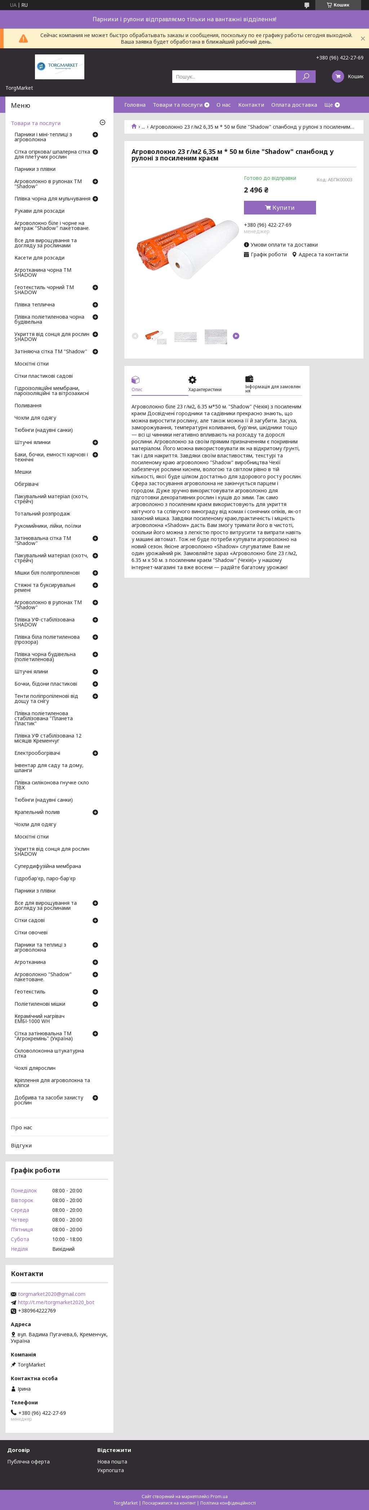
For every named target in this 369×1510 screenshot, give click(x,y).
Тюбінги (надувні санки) (43, 430)
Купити (283, 208)
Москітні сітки (31, 364)
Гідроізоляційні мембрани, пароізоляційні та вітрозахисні (51, 391)
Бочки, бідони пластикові (45, 684)
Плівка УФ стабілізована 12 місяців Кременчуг (47, 738)
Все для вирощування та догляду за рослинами (45, 243)
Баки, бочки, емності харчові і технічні (51, 457)
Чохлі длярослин (34, 1068)
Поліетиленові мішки (39, 1004)
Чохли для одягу (35, 418)
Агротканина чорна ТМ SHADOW (42, 272)
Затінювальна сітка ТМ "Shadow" (42, 541)
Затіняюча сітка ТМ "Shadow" (50, 352)
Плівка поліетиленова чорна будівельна (49, 319)
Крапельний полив (37, 812)
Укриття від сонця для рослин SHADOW (51, 337)
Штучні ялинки (32, 443)
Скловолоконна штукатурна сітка (49, 1053)
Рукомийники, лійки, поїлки (47, 526)
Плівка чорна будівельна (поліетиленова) (45, 657)
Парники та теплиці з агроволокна (40, 947)
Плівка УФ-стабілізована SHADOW (44, 622)
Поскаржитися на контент (169, 1503)
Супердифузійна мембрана (47, 866)
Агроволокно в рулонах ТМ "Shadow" (48, 184)
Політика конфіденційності (228, 1503)
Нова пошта (112, 1461)
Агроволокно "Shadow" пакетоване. (43, 977)
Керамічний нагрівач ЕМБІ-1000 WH (39, 1019)
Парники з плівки (34, 169)
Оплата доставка (294, 104)
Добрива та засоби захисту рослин (48, 1100)
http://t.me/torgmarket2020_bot (56, 1302)
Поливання (27, 406)
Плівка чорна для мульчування (52, 199)
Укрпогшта (110, 1470)
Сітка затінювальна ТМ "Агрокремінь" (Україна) (43, 1036)
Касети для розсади (39, 258)
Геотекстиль (29, 992)
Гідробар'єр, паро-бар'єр (45, 879)
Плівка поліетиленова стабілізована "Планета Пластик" (43, 719)
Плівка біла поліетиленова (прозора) (47, 639)
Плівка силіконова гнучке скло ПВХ (51, 785)
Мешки (22, 472)
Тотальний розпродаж (42, 514)
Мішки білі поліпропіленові (47, 573)
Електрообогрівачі (37, 753)
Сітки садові (29, 921)
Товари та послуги (178, 104)
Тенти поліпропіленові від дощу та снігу (46, 699)
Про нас (21, 1127)
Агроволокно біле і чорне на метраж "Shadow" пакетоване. (52, 226)
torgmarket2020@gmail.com (51, 1294)
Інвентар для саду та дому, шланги (49, 768)
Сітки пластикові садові (43, 376)
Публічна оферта (28, 1461)
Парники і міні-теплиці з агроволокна (43, 137)
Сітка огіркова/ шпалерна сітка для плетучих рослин (52, 154)
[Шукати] (306, 76)
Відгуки (21, 1145)
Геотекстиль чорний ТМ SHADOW (44, 290)
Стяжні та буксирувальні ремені (44, 588)
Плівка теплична (34, 305)
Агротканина (30, 962)
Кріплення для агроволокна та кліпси (52, 1083)
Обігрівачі (26, 484)
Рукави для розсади (39, 211)
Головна (135, 104)
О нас (224, 104)
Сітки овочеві (31, 933)
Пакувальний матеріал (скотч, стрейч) (51, 499)
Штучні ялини (31, 672)
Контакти (251, 104)
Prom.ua (219, 1496)
